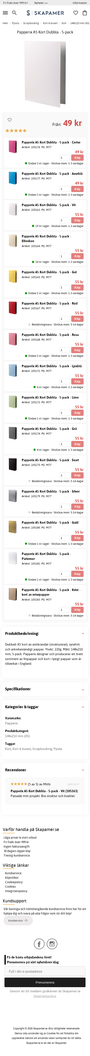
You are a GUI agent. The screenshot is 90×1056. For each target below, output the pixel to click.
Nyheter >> (41, 2)
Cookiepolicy (14, 882)
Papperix (11, 723)
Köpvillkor (12, 878)
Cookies (10, 886)
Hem (5, 23)
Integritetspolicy (16, 891)
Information (80, 2)
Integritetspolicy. (45, 996)
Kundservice (13, 873)
